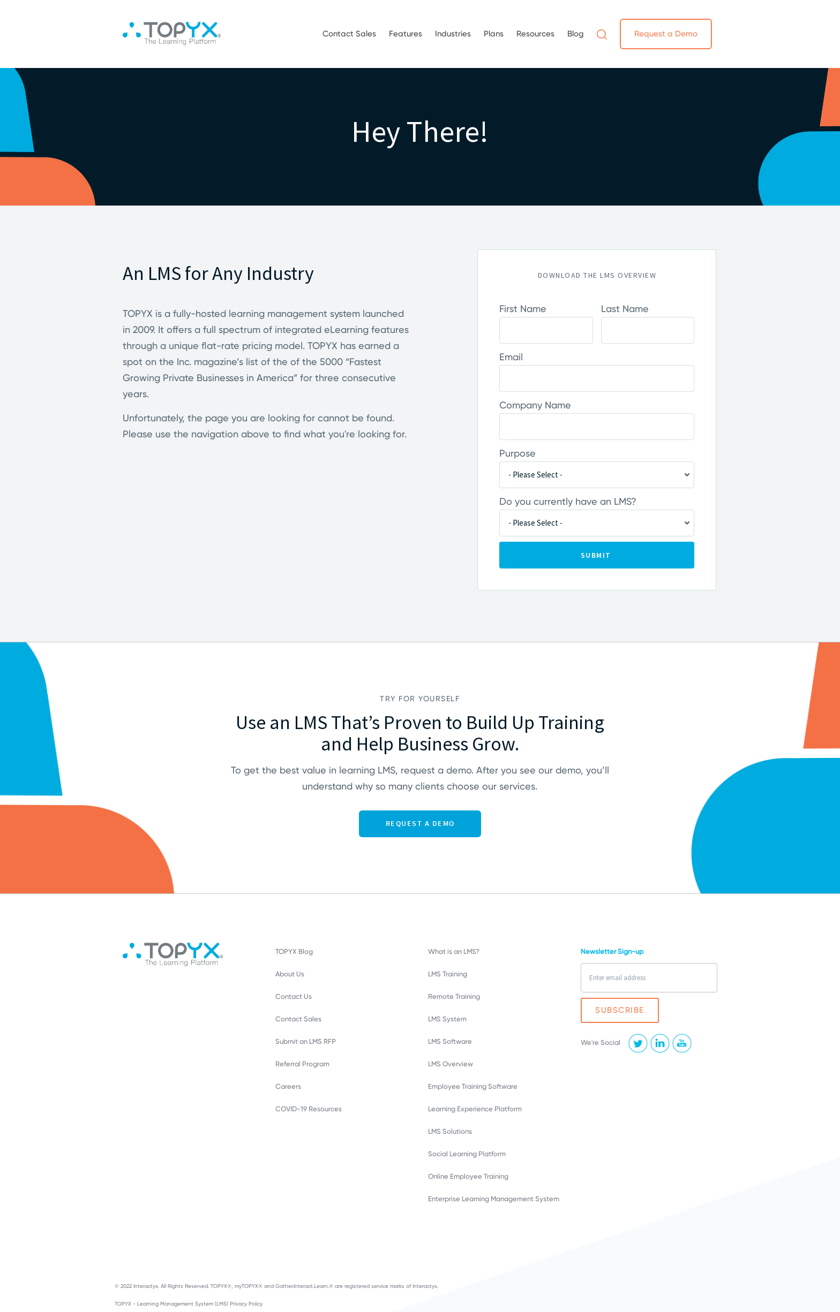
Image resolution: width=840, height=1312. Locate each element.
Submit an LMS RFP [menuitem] (305, 1041)
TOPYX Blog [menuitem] (294, 951)
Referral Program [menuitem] (302, 1064)
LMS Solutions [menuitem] (450, 1131)
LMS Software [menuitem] (450, 1041)
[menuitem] (602, 34)
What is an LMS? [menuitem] (453, 951)
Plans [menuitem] (494, 34)
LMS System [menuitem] (447, 1019)
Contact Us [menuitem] (293, 996)
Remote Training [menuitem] (454, 996)
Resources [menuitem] (535, 34)
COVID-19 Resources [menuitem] (308, 1109)
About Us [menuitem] (289, 974)
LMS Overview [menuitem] (450, 1064)
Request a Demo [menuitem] (666, 34)
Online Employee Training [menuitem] (468, 1176)
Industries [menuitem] (453, 34)
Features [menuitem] (405, 34)
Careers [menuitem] (288, 1086)
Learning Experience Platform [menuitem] (475, 1109)
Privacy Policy (246, 1304)
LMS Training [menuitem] (447, 974)
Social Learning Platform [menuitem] (467, 1154)
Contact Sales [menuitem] (349, 34)
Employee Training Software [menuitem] (473, 1086)
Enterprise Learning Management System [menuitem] (493, 1199)
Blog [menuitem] (575, 34)
